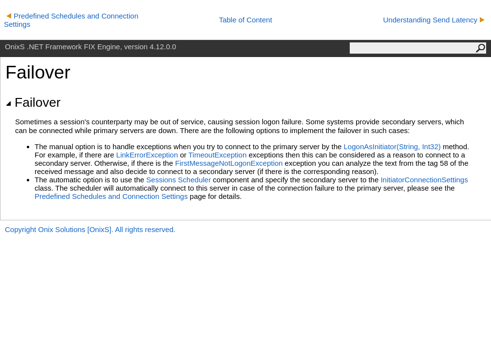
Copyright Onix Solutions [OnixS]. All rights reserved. (90, 229)
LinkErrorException (147, 155)
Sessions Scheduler (178, 180)
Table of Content (245, 20)
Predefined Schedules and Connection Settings (111, 196)
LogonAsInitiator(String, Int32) (392, 146)
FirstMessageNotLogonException (229, 163)
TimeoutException (218, 155)
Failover (32, 102)
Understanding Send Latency (434, 20)
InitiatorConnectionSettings (424, 180)
